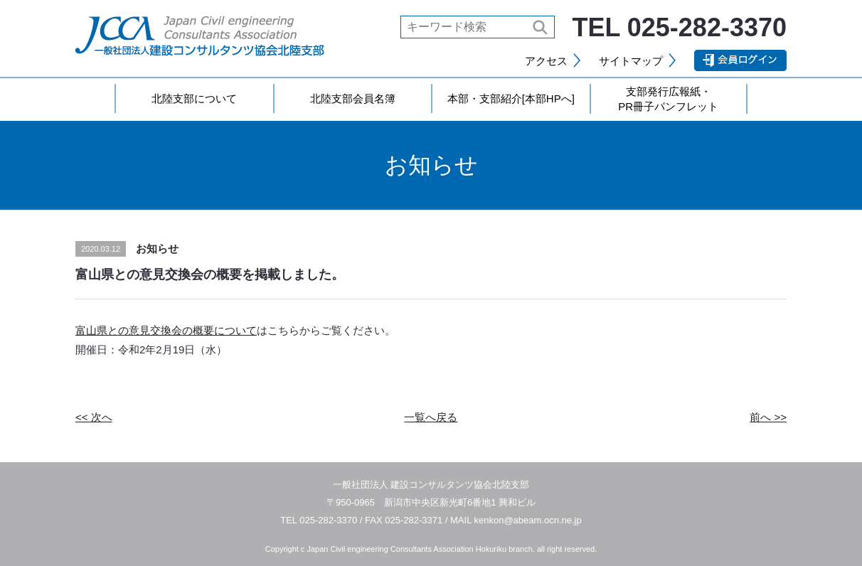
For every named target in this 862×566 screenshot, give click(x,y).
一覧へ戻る (430, 417)
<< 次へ (93, 417)
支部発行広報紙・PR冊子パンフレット (668, 98)
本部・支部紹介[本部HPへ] (511, 98)
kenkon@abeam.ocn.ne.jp (528, 520)
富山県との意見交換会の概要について (166, 330)
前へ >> (768, 417)
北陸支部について (194, 98)
